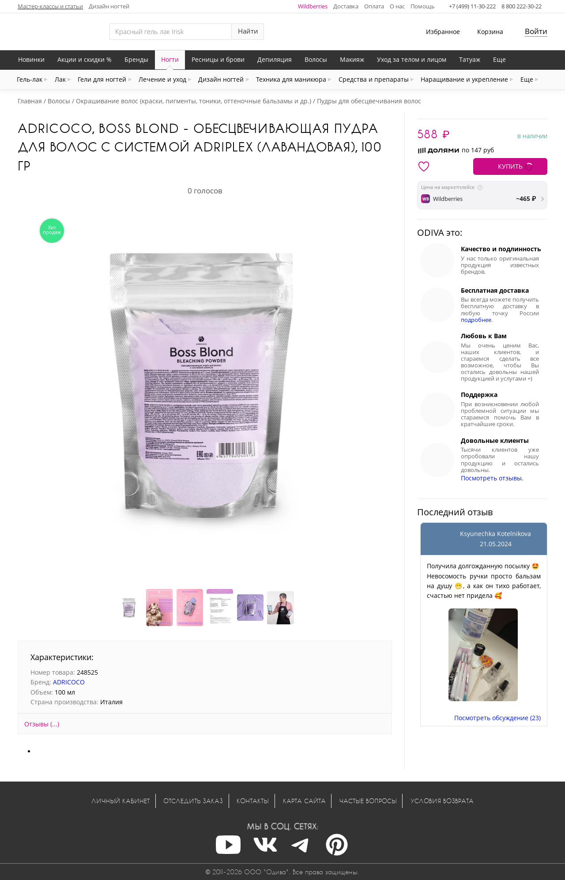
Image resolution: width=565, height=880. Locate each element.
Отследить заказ (193, 800)
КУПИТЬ (510, 166)
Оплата (374, 6)
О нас (397, 6)
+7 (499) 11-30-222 (472, 6)
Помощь (423, 6)
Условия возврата (442, 800)
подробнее (476, 320)
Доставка (345, 6)
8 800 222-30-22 (521, 6)
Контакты (253, 800)
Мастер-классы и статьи (50, 6)
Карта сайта (304, 800)
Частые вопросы (368, 800)
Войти (536, 31)
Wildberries (313, 6)
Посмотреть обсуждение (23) (497, 718)
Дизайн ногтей (109, 6)
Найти (248, 31)
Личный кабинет (120, 800)
